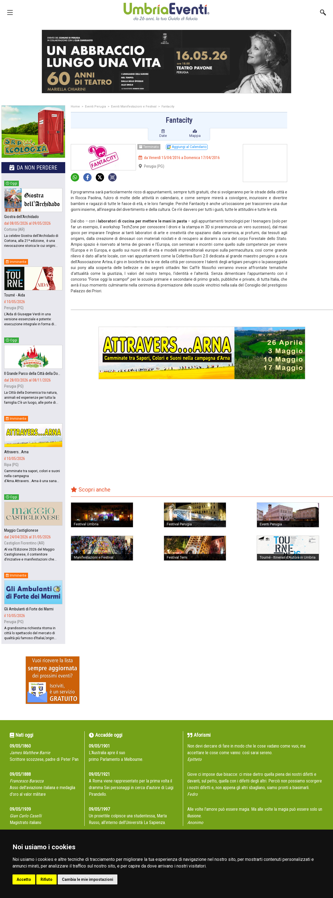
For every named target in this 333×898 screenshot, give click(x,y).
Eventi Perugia (95, 106)
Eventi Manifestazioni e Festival (134, 106)
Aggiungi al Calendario (186, 147)
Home (75, 106)
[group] (166, 61)
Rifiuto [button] (46, 879)
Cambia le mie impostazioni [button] (87, 879)
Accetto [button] (24, 879)
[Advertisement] (312, 127)
